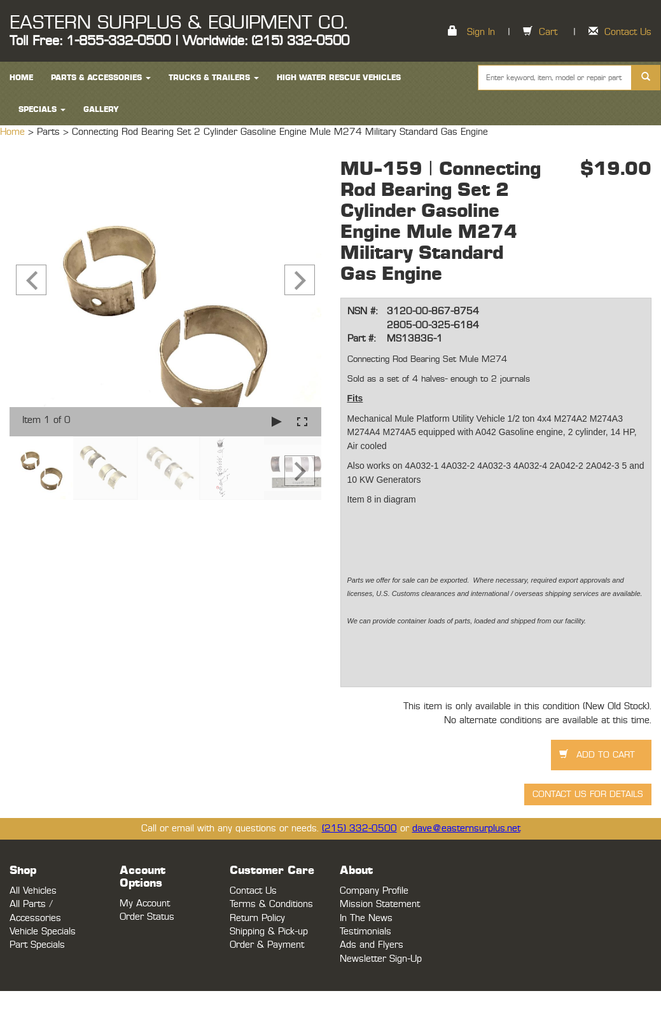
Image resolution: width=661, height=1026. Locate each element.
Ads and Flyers (371, 945)
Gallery (101, 109)
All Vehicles (33, 891)
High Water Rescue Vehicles (339, 77)
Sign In (481, 32)
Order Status (147, 917)
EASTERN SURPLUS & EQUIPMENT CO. (178, 22)
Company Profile (374, 891)
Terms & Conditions (271, 904)
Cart (548, 32)
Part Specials (37, 945)
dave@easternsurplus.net (466, 828)
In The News (366, 918)
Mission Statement (380, 904)
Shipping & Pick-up (269, 931)
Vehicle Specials (43, 931)
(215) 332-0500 (359, 828)
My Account (145, 903)
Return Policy (257, 918)
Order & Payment (267, 945)
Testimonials (365, 931)
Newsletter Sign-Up (381, 959)
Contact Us (627, 32)
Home (14, 132)
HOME (21, 77)
